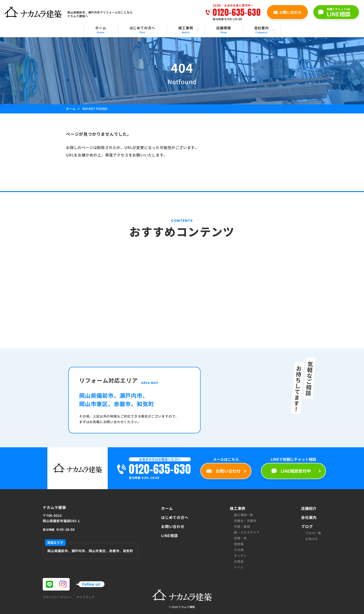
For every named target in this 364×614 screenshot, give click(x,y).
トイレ (239, 567)
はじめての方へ (174, 517)
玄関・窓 (240, 538)
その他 (239, 549)
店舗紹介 (309, 508)
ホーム (167, 508)
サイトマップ (85, 597)
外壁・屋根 (242, 526)
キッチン (240, 555)
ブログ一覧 (313, 532)
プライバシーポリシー (57, 597)
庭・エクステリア (247, 532)
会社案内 (309, 517)
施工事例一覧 (243, 514)
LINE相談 (169, 535)
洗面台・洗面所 (245, 520)
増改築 (239, 543)
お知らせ (311, 538)
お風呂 (239, 561)
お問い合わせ (173, 526)
